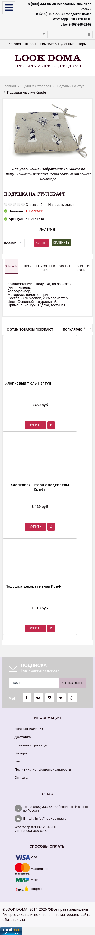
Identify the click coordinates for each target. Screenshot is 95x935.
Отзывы (64, 266)
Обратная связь (83, 268)
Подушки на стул (71, 86)
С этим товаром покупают (30, 329)
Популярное (73, 329)
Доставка (23, 737)
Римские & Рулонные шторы (63, 44)
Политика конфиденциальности (43, 769)
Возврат (22, 753)
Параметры (29, 266)
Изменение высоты (47, 268)
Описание (11, 266)
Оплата (21, 777)
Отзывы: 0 (33, 205)
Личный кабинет (29, 729)
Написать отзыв (61, 205)
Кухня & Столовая (36, 86)
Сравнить (61, 242)
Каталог (14, 44)
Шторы (30, 44)
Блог (19, 761)
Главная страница (31, 745)
